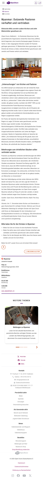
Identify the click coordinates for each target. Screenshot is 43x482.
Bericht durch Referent (21, 413)
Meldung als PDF (33, 251)
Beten (21, 396)
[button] (21, 357)
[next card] (36, 347)
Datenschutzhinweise (23, 382)
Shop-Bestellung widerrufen (21, 449)
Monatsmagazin (21, 441)
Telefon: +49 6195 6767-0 (23, 377)
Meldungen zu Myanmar (21, 327)
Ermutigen (21, 402)
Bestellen (20, 437)
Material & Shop (21, 447)
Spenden (21, 399)
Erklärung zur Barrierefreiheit (22, 470)
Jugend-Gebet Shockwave (21, 418)
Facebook (18, 475)
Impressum (21, 463)
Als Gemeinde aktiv (21, 409)
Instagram (12, 475)
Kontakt (21, 371)
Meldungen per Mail (21, 444)
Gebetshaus (21, 430)
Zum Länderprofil (7, 291)
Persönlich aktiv (21, 393)
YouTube (24, 475)
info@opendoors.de (22, 380)
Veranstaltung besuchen (20, 404)
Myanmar (6, 11)
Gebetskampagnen (21, 433)
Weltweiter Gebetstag (20, 416)
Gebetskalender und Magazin (21, 427)
